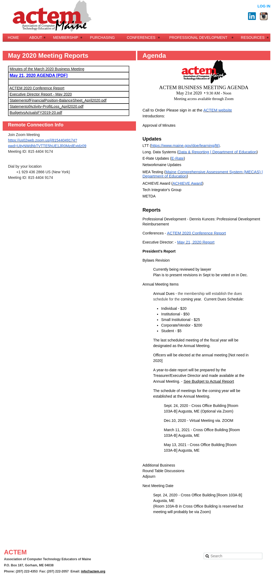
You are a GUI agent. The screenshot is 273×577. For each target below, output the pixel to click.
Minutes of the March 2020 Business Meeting (47, 69)
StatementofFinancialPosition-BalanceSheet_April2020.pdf (58, 100)
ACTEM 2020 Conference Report (36, 88)
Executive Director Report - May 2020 (41, 94)
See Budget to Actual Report (208, 381)
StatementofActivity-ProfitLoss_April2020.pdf (46, 106)
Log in (264, 6)
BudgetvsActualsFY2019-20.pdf (36, 112)
